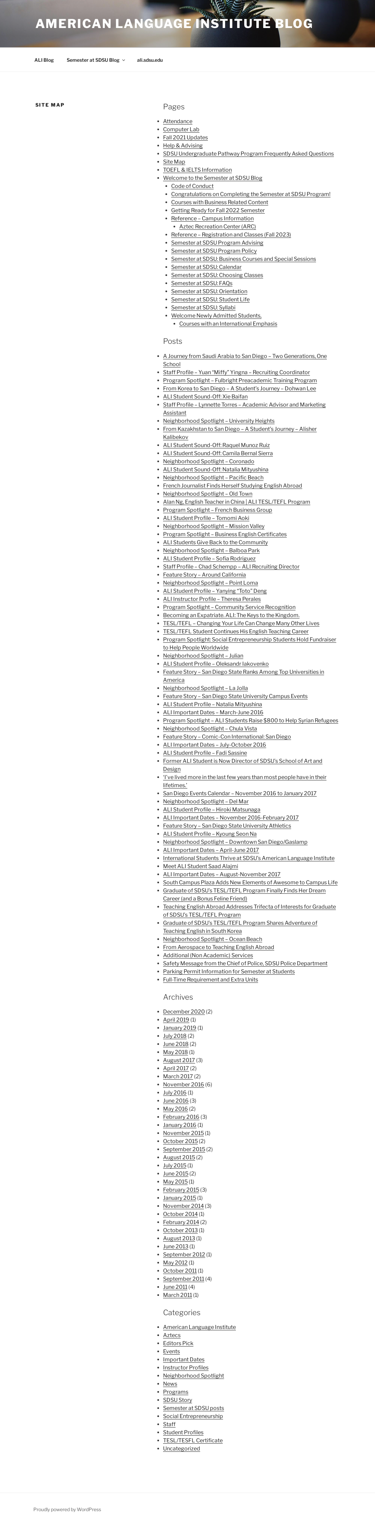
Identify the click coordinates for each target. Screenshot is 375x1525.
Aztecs (172, 1335)
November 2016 (183, 1084)
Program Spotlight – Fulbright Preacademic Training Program (240, 380)
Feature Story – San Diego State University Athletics (227, 826)
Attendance (177, 121)
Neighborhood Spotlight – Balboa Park (211, 550)
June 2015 (175, 1173)
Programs (175, 1392)
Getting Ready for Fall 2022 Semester (218, 210)
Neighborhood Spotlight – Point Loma (210, 583)
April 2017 (176, 1068)
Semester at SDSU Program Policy (214, 251)
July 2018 (175, 1036)
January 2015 (179, 1198)
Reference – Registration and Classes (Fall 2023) (231, 234)
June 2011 (175, 1287)
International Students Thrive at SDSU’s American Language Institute (249, 858)
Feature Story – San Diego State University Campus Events (235, 696)
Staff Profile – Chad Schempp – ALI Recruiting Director (231, 566)
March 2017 (178, 1076)
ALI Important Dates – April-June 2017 (211, 850)
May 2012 (175, 1262)
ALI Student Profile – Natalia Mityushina (212, 704)
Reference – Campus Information (212, 218)
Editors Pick (178, 1343)
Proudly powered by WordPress (67, 1509)
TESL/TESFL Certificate (193, 1440)
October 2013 (180, 1230)
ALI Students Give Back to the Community (215, 542)
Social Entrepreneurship (193, 1416)
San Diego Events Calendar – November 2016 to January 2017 (240, 793)
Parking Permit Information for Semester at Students (229, 971)
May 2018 (175, 1052)
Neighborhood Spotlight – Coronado (208, 461)
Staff (169, 1424)
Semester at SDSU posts (193, 1408)
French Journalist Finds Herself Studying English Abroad (232, 485)
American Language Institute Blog (174, 23)
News (170, 1384)
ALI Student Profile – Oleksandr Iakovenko (216, 664)
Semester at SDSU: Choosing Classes (217, 275)
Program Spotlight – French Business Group (217, 510)
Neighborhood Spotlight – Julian (203, 656)
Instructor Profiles (186, 1367)
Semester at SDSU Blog (96, 60)
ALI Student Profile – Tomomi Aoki (206, 518)
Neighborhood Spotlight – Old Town (207, 494)
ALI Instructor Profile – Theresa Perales (212, 599)
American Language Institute (199, 1327)
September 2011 (183, 1279)
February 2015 (181, 1190)
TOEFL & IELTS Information (197, 170)
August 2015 (179, 1157)
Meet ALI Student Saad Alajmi (200, 866)
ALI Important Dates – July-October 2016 (214, 745)
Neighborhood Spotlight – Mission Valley (213, 526)
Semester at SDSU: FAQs (201, 283)
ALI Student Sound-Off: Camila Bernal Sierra (218, 453)
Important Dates (184, 1359)
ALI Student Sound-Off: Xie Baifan (205, 396)
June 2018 (176, 1044)
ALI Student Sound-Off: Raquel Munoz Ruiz (216, 445)
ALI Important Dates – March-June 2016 (213, 712)
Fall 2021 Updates (185, 137)
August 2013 (179, 1238)
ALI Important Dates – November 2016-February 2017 (231, 817)
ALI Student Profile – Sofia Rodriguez (209, 558)
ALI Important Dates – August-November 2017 (222, 874)
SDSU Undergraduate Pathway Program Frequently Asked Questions (248, 153)
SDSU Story (177, 1400)
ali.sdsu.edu (150, 60)
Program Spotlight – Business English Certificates (225, 534)
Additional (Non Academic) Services (208, 955)
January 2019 (179, 1028)
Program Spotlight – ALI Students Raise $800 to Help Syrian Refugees (250, 720)
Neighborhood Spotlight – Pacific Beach (213, 477)
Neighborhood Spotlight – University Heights (219, 421)
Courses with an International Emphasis (228, 324)
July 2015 (174, 1165)
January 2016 (179, 1125)
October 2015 (180, 1141)
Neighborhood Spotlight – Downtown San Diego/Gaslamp (235, 842)
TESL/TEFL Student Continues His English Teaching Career (236, 631)
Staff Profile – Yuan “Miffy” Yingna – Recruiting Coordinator (236, 372)
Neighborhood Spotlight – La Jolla (205, 688)
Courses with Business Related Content (219, 202)
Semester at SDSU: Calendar (206, 267)
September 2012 (184, 1254)
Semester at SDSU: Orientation (209, 291)
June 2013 (175, 1246)
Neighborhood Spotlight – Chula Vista (210, 728)
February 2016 (181, 1117)
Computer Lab (181, 129)
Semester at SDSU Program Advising (217, 243)
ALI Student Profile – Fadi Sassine (205, 753)
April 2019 (176, 1020)
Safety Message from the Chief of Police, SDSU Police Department (245, 963)
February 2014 (181, 1222)
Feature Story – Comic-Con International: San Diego (227, 736)
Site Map (174, 162)
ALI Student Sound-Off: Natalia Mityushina (216, 469)
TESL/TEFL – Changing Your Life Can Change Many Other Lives (241, 623)
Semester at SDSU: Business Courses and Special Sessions (243, 259)
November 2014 (183, 1206)
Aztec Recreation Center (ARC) (217, 226)
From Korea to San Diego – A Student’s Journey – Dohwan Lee (239, 388)
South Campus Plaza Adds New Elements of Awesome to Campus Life (250, 882)
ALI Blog (44, 60)
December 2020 (184, 1011)
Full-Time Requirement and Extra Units (210, 979)
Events (171, 1351)
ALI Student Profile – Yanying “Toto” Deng (215, 591)
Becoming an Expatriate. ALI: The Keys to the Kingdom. (231, 615)
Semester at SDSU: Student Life (210, 299)
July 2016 (175, 1092)
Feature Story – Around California (204, 575)
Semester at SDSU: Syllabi (203, 307)
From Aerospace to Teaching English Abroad (218, 947)
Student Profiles (183, 1432)
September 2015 (184, 1149)
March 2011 (177, 1295)
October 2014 (180, 1214)
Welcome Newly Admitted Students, (216, 315)
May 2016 (175, 1109)
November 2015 (183, 1133)
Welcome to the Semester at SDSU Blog (212, 178)
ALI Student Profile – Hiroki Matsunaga (211, 809)
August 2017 (179, 1060)
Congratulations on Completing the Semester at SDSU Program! (251, 194)
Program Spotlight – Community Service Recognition (229, 607)
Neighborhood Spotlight (193, 1375)
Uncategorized (181, 1448)
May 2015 (175, 1182)
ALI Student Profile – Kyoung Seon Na (210, 834)
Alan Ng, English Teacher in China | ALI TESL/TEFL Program (236, 502)
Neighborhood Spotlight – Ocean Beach (212, 939)
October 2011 (180, 1271)
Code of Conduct (192, 186)
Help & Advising (183, 145)
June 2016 (176, 1101)
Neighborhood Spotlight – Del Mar (206, 801)
